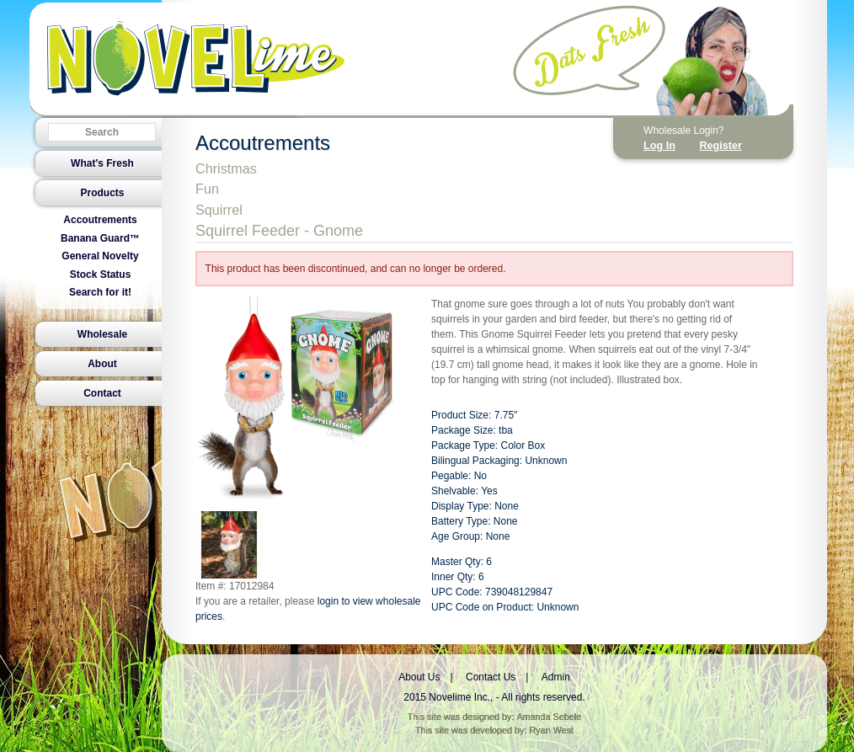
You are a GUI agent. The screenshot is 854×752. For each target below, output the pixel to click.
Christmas (226, 168)
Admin (556, 677)
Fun (207, 188)
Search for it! (100, 292)
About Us (419, 677)
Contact (102, 393)
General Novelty (99, 256)
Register (720, 146)
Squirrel (219, 209)
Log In (659, 146)
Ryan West (552, 730)
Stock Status (100, 274)
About (102, 364)
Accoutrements (99, 220)
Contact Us (490, 677)
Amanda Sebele (548, 717)
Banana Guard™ (100, 238)
